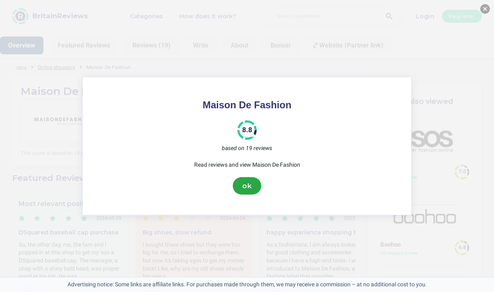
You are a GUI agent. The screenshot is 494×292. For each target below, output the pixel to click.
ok (247, 186)
